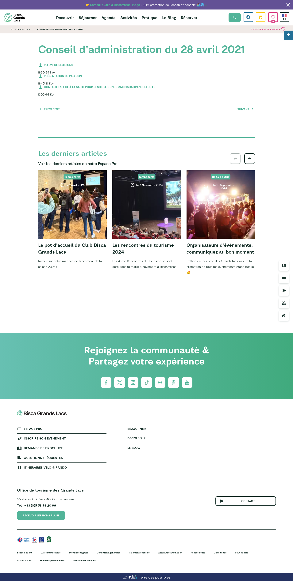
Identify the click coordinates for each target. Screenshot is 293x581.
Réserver (189, 17)
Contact (248, 501)
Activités (128, 17)
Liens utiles (220, 552)
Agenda (109, 17)
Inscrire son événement (45, 438)
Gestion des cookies (84, 560)
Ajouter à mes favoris (268, 29)
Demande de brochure (43, 448)
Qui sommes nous (50, 552)
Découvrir (65, 17)
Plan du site (241, 552)
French (284, 15)
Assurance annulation (170, 552)
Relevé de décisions (58, 65)
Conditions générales (108, 552)
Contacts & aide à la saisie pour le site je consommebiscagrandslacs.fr (99, 87)
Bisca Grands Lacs (20, 29)
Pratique (149, 17)
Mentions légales (78, 552)
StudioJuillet (24, 560)
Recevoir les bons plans (41, 515)
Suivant (243, 109)
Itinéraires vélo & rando (45, 467)
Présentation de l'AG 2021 (63, 76)
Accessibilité (198, 552)
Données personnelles (52, 560)
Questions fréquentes (43, 458)
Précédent (52, 109)
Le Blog (169, 17)
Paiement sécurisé (139, 552)
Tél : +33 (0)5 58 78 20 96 (36, 505)
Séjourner (88, 17)
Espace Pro (33, 429)
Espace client (24, 552)
